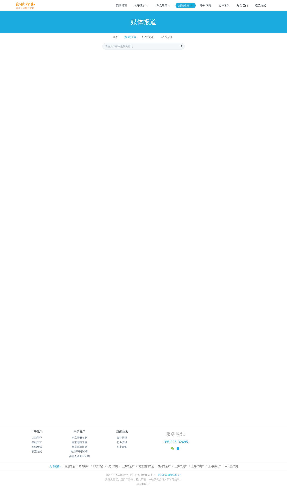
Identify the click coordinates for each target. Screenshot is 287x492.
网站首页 (121, 5)
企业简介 (37, 437)
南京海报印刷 (79, 442)
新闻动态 (122, 431)
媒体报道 (130, 37)
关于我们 (37, 431)
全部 (115, 37)
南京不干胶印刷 (79, 451)
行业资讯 (148, 37)
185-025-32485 (175, 442)
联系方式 (37, 451)
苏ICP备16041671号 (170, 474)
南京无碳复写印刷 (79, 456)
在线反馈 (37, 446)
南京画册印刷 (79, 437)
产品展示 (79, 431)
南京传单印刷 (79, 446)
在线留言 (37, 442)
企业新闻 (166, 37)
